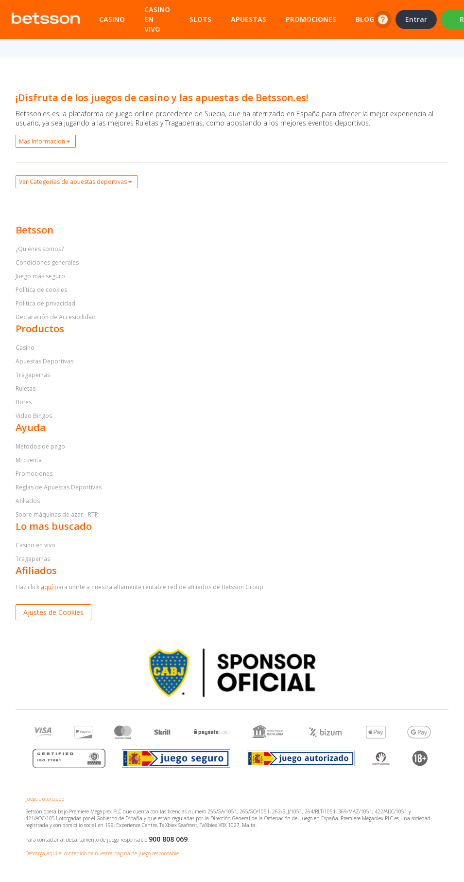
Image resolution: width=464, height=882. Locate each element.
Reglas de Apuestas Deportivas (59, 487)
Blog (365, 19)
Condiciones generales (47, 262)
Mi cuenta (29, 460)
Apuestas (248, 19)
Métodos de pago (40, 446)
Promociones (311, 19)
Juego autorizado (44, 798)
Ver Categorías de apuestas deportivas (75, 182)
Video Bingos (34, 416)
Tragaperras (33, 375)
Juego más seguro (40, 276)
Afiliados (28, 501)
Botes (24, 402)
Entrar (416, 19)
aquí (47, 587)
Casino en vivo (35, 545)
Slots (200, 19)
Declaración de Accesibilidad (56, 317)
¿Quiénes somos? (40, 249)
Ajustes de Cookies (53, 612)
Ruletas (25, 388)
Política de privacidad (45, 303)
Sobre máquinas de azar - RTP (57, 514)
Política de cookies (41, 290)
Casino (112, 19)
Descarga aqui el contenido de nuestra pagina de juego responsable (102, 853)
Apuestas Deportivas (44, 361)
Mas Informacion (44, 141)
